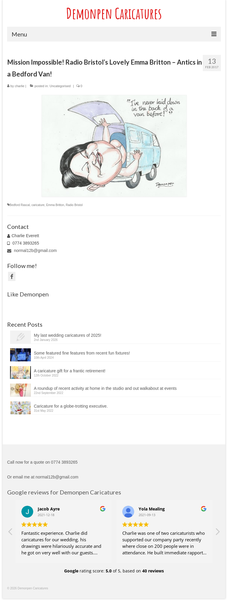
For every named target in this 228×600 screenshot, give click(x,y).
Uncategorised (60, 86)
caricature (38, 205)
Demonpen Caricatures (114, 13)
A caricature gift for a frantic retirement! (69, 370)
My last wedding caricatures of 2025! (67, 335)
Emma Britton (55, 205)
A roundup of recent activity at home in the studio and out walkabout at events (105, 388)
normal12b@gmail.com (32, 250)
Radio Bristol (74, 205)
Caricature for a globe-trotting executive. (71, 406)
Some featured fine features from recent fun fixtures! (82, 353)
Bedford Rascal (20, 205)
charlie (19, 86)
